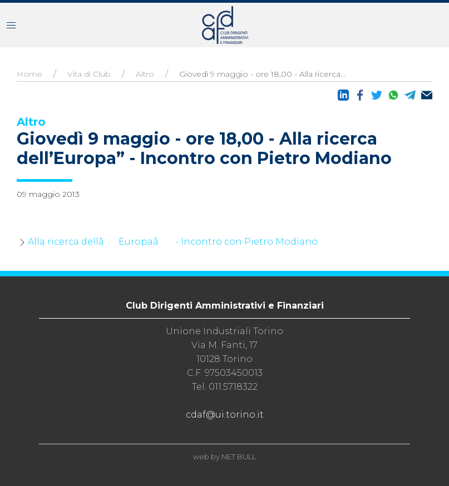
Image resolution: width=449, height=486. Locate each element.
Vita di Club (89, 74)
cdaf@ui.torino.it (225, 414)
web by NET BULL (224, 456)
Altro (145, 74)
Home (29, 74)
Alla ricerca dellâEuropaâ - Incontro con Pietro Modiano (173, 241)
